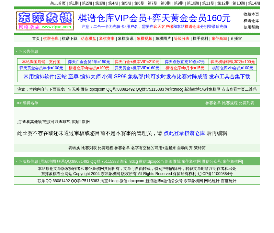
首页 (36, 38)
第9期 (179, 3)
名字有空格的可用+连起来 (153, 148)
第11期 (208, 3)
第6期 (139, 3)
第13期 (239, 3)
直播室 (236, 38)
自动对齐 (185, 148)
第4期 (113, 3)
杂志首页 (58, 3)
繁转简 (200, 148)
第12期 (223, 3)
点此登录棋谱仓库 (184, 133)
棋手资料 (200, 38)
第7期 (153, 3)
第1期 (74, 3)
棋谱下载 (69, 38)
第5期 (126, 3)
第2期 (87, 3)
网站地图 (48, 161)
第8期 (166, 3)
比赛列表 (246, 103)
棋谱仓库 (251, 20)
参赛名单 (213, 103)
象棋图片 (163, 38)
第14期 (254, 3)
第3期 (100, 3)
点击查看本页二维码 (239, 89)
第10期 (193, 3)
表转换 (74, 148)
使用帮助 (251, 27)
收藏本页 (251, 14)
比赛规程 (230, 103)
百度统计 (228, 181)
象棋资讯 (125, 38)
